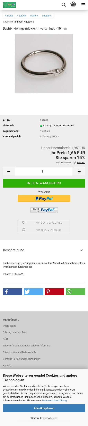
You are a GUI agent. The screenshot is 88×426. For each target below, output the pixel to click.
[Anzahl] (44, 171)
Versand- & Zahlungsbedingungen (21, 358)
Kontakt (7, 365)
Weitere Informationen (44, 418)
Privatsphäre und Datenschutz (19, 352)
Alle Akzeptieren (44, 408)
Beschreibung (13, 250)
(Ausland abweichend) (63, 125)
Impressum (9, 325)
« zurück (21, 15)
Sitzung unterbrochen (14, 332)
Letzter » (46, 15)
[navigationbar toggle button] (83, 5)
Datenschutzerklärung (54, 400)
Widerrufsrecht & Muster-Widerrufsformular (27, 345)
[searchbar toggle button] (63, 5)
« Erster (9, 15)
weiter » (34, 15)
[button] (9, 171)
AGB (5, 338)
